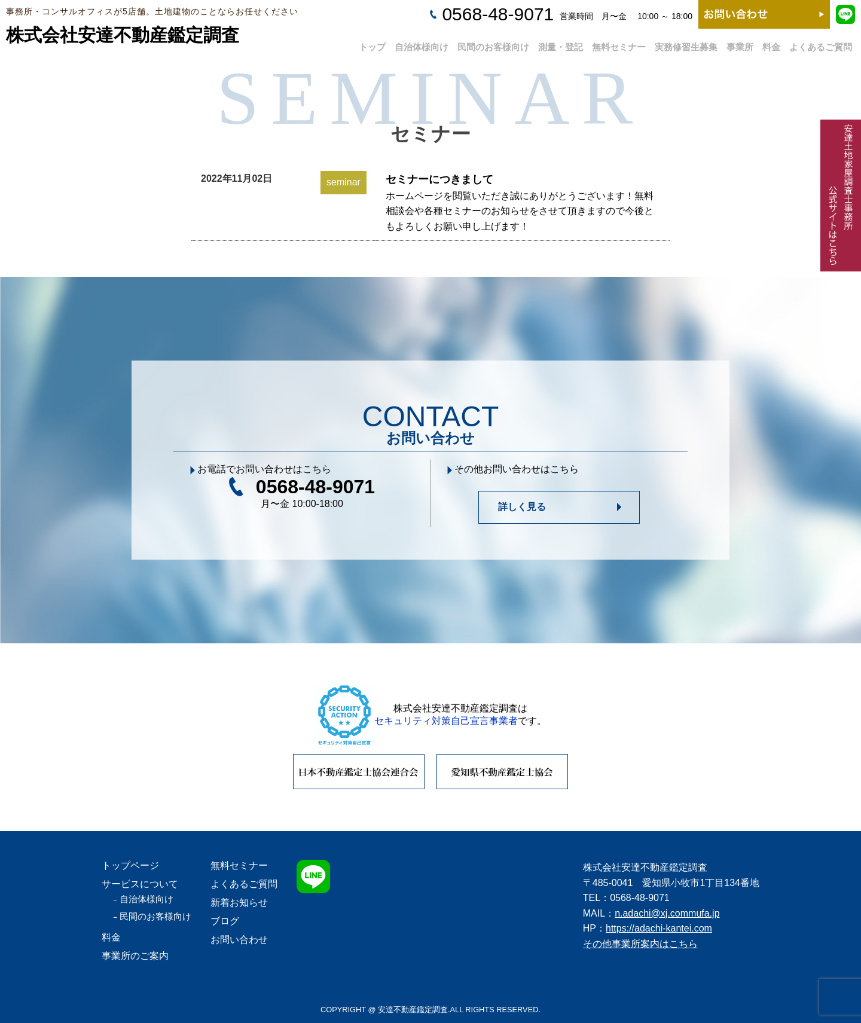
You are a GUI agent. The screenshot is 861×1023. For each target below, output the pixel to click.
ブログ (224, 921)
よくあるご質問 (820, 43)
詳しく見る (522, 507)
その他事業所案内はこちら (640, 944)
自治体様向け (421, 43)
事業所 (739, 43)
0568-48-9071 (498, 14)
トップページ (130, 865)
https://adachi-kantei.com (659, 928)
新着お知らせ (239, 902)
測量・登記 (560, 43)
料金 (771, 43)
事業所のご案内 (135, 956)
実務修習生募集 (686, 43)
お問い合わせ (239, 940)
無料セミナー (619, 43)
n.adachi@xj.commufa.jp (667, 913)
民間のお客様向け (493, 43)
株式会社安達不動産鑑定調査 (122, 35)
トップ (372, 43)
